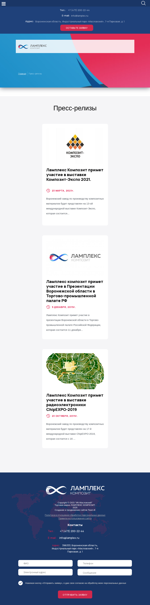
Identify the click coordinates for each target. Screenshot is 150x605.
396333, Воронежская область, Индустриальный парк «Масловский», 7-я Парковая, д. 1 (75, 542)
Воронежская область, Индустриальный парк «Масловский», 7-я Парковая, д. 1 (80, 14)
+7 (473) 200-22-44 (79, 3)
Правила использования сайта (75, 512)
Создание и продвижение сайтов (71, 503)
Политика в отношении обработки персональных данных (75, 508)
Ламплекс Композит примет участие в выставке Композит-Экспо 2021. (74, 167)
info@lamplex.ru (79, 9)
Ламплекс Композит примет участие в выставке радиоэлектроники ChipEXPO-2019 (74, 395)
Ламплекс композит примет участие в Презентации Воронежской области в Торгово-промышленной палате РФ (74, 284)
